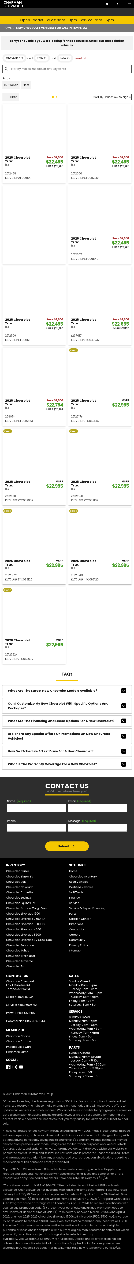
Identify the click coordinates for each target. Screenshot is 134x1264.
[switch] (130, 4)
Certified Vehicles (81, 887)
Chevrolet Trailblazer (20, 956)
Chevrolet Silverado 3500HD (25, 924)
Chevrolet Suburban (20, 945)
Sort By (98, 97)
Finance (74, 898)
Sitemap (75, 951)
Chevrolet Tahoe (17, 951)
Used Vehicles (78, 882)
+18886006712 (27, 1005)
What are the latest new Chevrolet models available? (67, 690)
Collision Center (80, 919)
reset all (80, 58)
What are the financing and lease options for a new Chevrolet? (67, 721)
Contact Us (77, 929)
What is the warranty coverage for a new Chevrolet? (67, 764)
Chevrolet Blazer (17, 871)
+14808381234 (24, 997)
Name (19, 801)
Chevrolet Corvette (19, 892)
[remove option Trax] (41, 58)
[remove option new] (65, 58)
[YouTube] (21, 1067)
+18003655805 (25, 1013)
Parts (72, 914)
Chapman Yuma (17, 1052)
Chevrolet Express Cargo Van (26, 908)
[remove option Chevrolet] (14, 58)
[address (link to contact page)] (107, 4)
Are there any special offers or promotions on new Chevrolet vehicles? (67, 736)
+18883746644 (35, 1021)
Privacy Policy (78, 945)
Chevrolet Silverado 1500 (23, 914)
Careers (74, 935)
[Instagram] (15, 1067)
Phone (11, 821)
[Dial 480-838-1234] (118, 4)
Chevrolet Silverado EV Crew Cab (29, 940)
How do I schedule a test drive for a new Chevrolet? (67, 751)
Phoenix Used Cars (18, 1047)
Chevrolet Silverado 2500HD (25, 919)
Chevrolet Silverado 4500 (23, 929)
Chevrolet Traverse (19, 961)
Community (77, 940)
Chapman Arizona (18, 1041)
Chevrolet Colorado (19, 887)
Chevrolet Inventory (83, 877)
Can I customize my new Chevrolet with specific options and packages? (67, 705)
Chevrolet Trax (16, 966)
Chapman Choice (18, 1036)
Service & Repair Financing (87, 908)
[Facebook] (8, 1067)
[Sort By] (118, 97)
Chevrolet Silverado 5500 (23, 935)
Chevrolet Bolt (16, 882)
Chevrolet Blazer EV (19, 877)
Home (7, 28)
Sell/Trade (76, 892)
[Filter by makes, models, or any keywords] (67, 69)
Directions (76, 924)
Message (82, 821)
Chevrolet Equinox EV (20, 903)
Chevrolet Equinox (18, 898)
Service (74, 903)
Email (79, 801)
